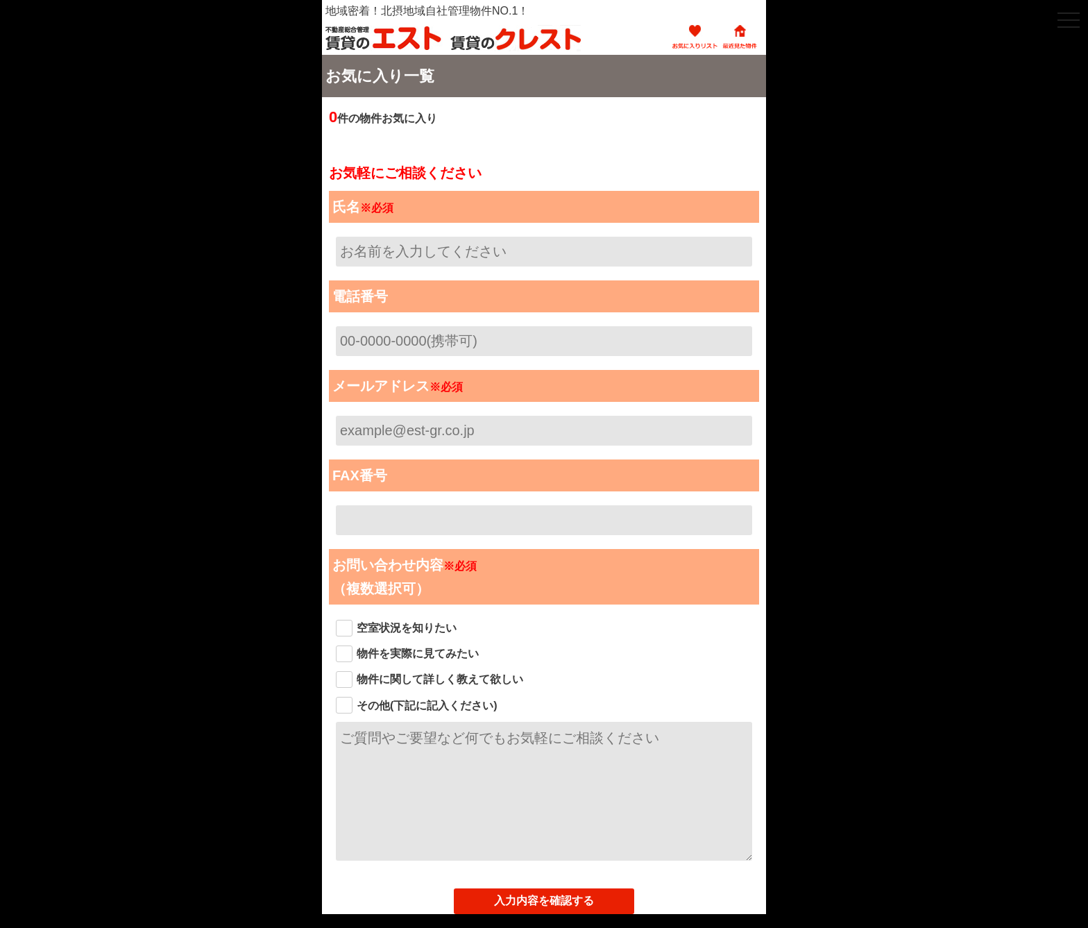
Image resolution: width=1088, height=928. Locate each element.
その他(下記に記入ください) (427, 705)
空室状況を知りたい (407, 628)
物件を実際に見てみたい (418, 653)
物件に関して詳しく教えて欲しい (440, 679)
